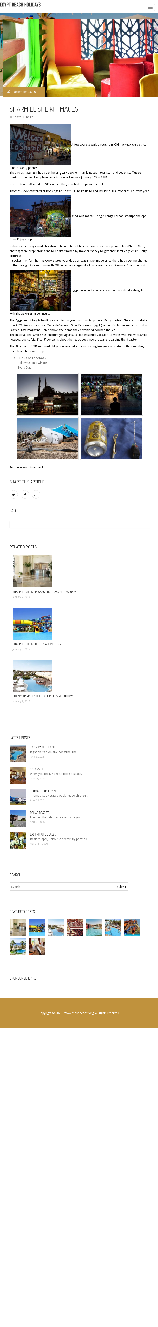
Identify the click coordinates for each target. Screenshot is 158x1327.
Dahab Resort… (40, 813)
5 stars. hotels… (41, 769)
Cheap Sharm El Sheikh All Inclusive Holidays (43, 696)
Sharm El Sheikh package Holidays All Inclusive (45, 592)
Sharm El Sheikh (23, 117)
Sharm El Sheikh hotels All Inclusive (38, 644)
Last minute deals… (43, 834)
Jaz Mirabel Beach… (43, 747)
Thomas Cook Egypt (43, 791)
